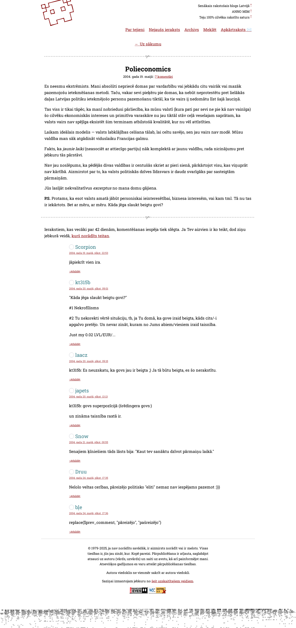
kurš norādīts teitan (90, 235)
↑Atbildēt (74, 271)
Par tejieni (135, 29)
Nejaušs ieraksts (164, 29)
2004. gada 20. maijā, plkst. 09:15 (88, 361)
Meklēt (209, 29)
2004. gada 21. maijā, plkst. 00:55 (88, 442)
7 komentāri (164, 76)
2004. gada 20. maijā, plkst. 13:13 (88, 396)
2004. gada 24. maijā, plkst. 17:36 (88, 513)
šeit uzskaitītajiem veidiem (172, 581)
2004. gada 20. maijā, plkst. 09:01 (88, 288)
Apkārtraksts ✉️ (236, 29)
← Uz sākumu (148, 44)
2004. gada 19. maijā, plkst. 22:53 (88, 253)
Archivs (191, 29)
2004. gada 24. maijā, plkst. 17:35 (88, 477)
